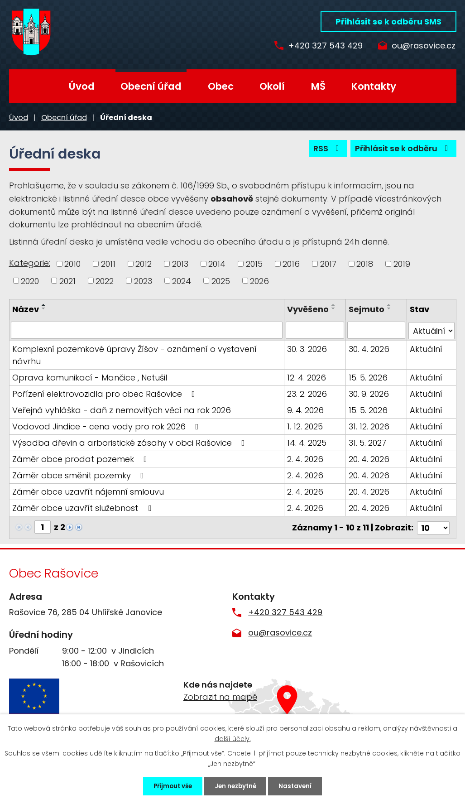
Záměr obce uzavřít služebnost (83, 507)
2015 (254, 264)
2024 (181, 280)
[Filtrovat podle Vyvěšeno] (315, 330)
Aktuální (426, 348)
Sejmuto (366, 309)
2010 (72, 264)
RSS (324, 149)
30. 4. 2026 (369, 348)
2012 (143, 264)
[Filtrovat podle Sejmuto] (376, 330)
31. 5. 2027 (367, 442)
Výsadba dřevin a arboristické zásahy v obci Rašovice (130, 442)
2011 (108, 264)
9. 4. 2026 (306, 409)
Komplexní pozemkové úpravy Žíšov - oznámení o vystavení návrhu (134, 354)
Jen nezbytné (236, 785)
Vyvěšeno (308, 309)
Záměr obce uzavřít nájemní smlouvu (88, 491)
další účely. (233, 736)
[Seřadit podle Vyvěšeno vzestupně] (334, 305)
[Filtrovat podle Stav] (431, 330)
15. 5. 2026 (368, 377)
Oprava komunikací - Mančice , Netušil (89, 377)
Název (25, 309)
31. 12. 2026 (369, 426)
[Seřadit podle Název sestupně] (44, 308)
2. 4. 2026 (306, 458)
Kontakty (373, 86)
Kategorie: (29, 263)
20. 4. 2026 (369, 458)
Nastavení (303, 785)
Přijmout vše (166, 785)
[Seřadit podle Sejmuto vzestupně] (389, 305)
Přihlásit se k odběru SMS (388, 21)
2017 (328, 264)
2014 (216, 264)
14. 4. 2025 (307, 442)
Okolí (272, 86)
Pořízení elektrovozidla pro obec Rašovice (105, 393)
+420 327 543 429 (322, 46)
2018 (364, 264)
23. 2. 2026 (307, 393)
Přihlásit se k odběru (402, 149)
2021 (67, 280)
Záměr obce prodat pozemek (81, 458)
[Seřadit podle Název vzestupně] (44, 305)
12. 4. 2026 (307, 377)
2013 (180, 264)
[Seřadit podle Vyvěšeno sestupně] (334, 308)
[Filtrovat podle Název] (147, 330)
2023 (143, 280)
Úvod (82, 86)
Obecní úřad (151, 86)
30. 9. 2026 (369, 393)
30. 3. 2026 (307, 348)
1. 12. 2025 (305, 426)
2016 (291, 264)
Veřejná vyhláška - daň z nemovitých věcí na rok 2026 (121, 409)
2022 (105, 280)
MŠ (318, 86)
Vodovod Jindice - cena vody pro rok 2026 (107, 426)
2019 (401, 264)
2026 (259, 280)
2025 (220, 280)
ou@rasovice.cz (423, 46)
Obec (221, 86)
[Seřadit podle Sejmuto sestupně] (389, 308)
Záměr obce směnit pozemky (80, 475)
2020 (30, 280)
